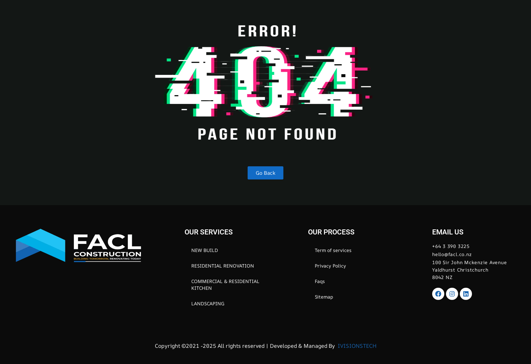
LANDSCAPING (207, 303)
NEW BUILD (204, 250)
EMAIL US (448, 232)
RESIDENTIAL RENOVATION (222, 265)
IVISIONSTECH (356, 345)
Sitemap (324, 296)
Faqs (320, 281)
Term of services (333, 250)
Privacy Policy (330, 265)
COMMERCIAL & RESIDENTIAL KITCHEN (225, 284)
